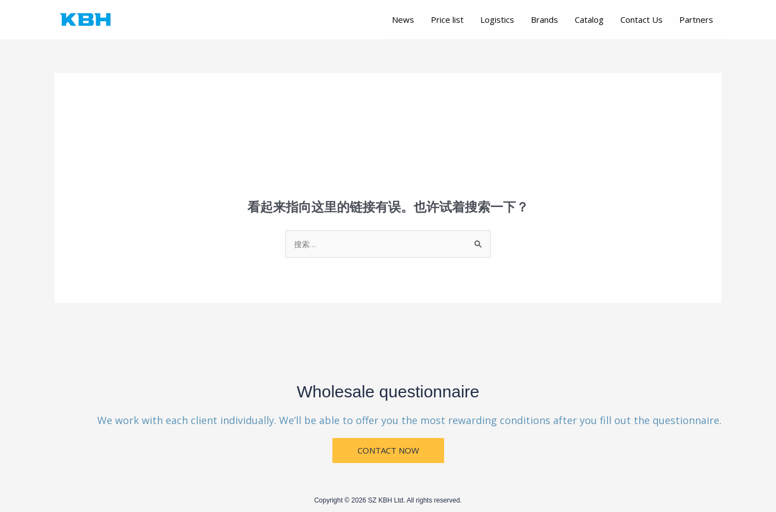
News (403, 19)
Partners (696, 19)
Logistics (497, 19)
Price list (447, 19)
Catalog (589, 19)
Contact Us (641, 19)
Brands (544, 19)
